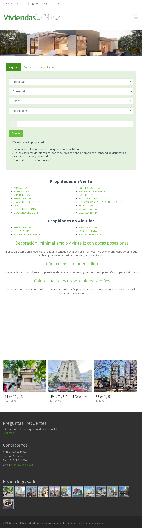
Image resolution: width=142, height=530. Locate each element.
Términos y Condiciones (91, 523)
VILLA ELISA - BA (88, 209)
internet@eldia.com (22, 464)
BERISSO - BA (21, 191)
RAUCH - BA (85, 195)
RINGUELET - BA (88, 198)
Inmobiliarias (46, 67)
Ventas (28, 67)
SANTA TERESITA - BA (91, 234)
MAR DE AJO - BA (88, 227)
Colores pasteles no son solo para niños (72, 281)
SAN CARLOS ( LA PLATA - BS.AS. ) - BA (100, 202)
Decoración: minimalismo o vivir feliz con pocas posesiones (72, 243)
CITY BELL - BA (22, 195)
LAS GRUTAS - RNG (25, 209)
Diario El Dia (18, 523)
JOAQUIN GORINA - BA (26, 202)
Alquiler (13, 67)
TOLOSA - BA (86, 205)
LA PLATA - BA (21, 205)
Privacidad (69, 523)
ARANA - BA (20, 188)
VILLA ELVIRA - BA (88, 212)
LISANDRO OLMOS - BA (27, 212)
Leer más (8, 433)
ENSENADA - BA (23, 198)
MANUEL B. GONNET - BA (93, 191)
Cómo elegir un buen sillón (72, 263)
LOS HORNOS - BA (89, 188)
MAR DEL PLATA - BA (90, 231)
